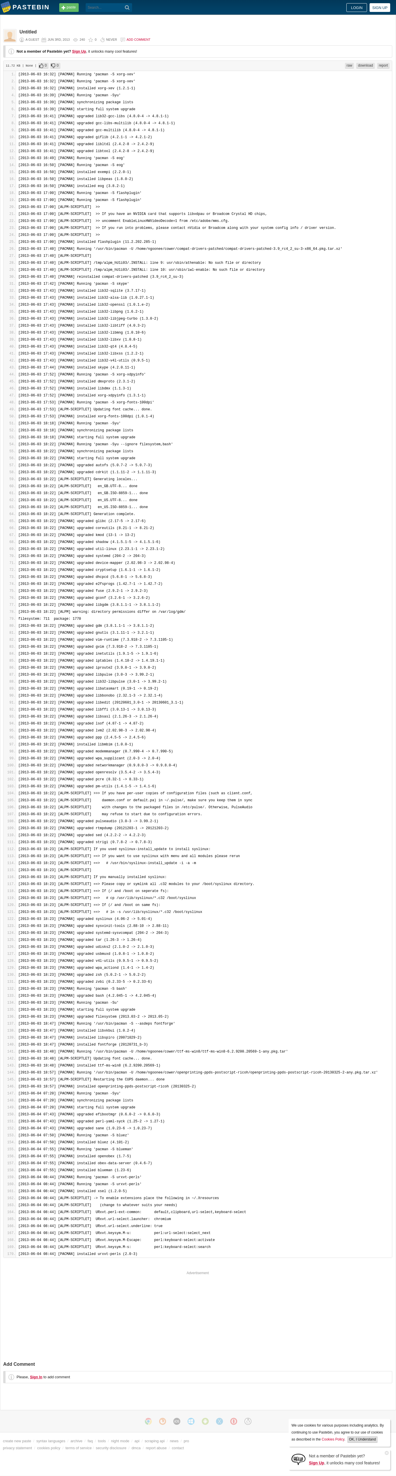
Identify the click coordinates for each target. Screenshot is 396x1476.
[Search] (127, 7)
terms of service (79, 1448)
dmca (136, 1448)
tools (102, 1441)
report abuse (156, 1448)
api (136, 1441)
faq (90, 1441)
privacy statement (17, 1448)
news (174, 1441)
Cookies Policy (333, 1439)
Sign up (380, 8)
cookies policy (48, 1448)
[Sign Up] (298, 1459)
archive (76, 1441)
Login (357, 8)
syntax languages (50, 1441)
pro (186, 1441)
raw (349, 65)
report (383, 65)
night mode (120, 1441)
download (365, 65)
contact (178, 1448)
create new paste (17, 1441)
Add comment (138, 39)
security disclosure (111, 1448)
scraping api (155, 1441)
